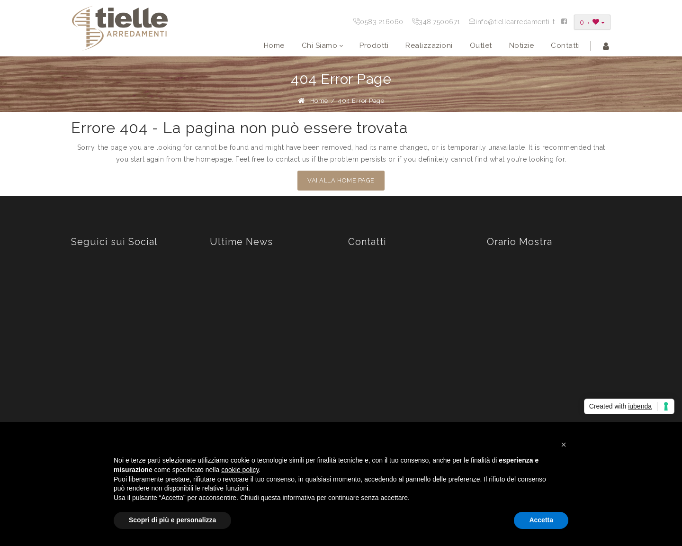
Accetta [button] (541, 520)
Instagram (96, 318)
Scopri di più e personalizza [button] (172, 520)
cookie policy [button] (240, 469)
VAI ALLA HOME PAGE (340, 180)
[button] (563, 444)
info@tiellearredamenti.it (515, 22)
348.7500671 (439, 22)
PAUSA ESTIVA (269, 346)
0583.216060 (382, 22)
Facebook (96, 294)
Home (319, 100)
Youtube (93, 342)
